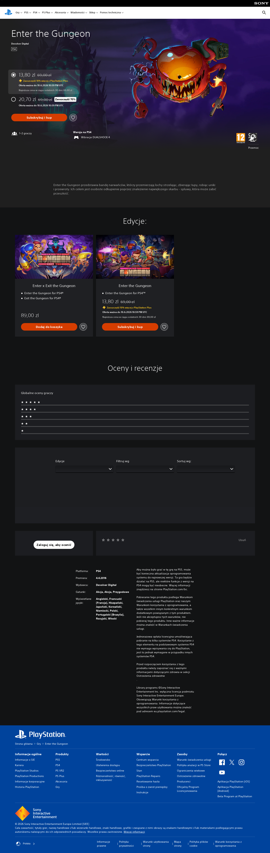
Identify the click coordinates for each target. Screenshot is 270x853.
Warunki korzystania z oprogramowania (228, 843)
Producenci (183, 781)
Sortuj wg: (184, 461)
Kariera (19, 765)
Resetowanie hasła (148, 781)
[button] (54, 545)
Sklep (92, 12)
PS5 (26, 12)
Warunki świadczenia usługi (194, 759)
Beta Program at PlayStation (235, 796)
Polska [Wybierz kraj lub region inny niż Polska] (25, 844)
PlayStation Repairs (148, 776)
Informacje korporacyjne (30, 781)
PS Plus (46, 12)
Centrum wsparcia (147, 759)
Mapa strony (178, 843)
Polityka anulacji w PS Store (194, 765)
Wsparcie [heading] (143, 754)
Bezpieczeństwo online (110, 770)
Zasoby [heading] (182, 754)
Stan (139, 770)
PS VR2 (60, 770)
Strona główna (24, 743)
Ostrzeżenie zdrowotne (191, 776)
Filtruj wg (122, 461)
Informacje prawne (103, 843)
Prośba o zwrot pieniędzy (151, 787)
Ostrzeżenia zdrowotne (150, 675)
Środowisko (103, 759)
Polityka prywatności (126, 843)
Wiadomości (77, 12)
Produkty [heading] (62, 754)
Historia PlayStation (27, 787)
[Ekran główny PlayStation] (8, 13)
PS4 (35, 12)
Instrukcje (142, 792)
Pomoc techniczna (110, 12)
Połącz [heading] (222, 754)
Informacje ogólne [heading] (28, 754)
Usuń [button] (242, 540)
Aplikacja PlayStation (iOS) (234, 781)
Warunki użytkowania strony (156, 843)
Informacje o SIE (25, 759)
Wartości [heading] (102, 754)
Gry (18, 12)
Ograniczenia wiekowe (191, 770)
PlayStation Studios (27, 770)
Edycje (60, 461)
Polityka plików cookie (199, 843)
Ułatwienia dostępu (108, 765)
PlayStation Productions (29, 776)
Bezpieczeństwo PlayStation (153, 765)
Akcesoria (60, 12)
